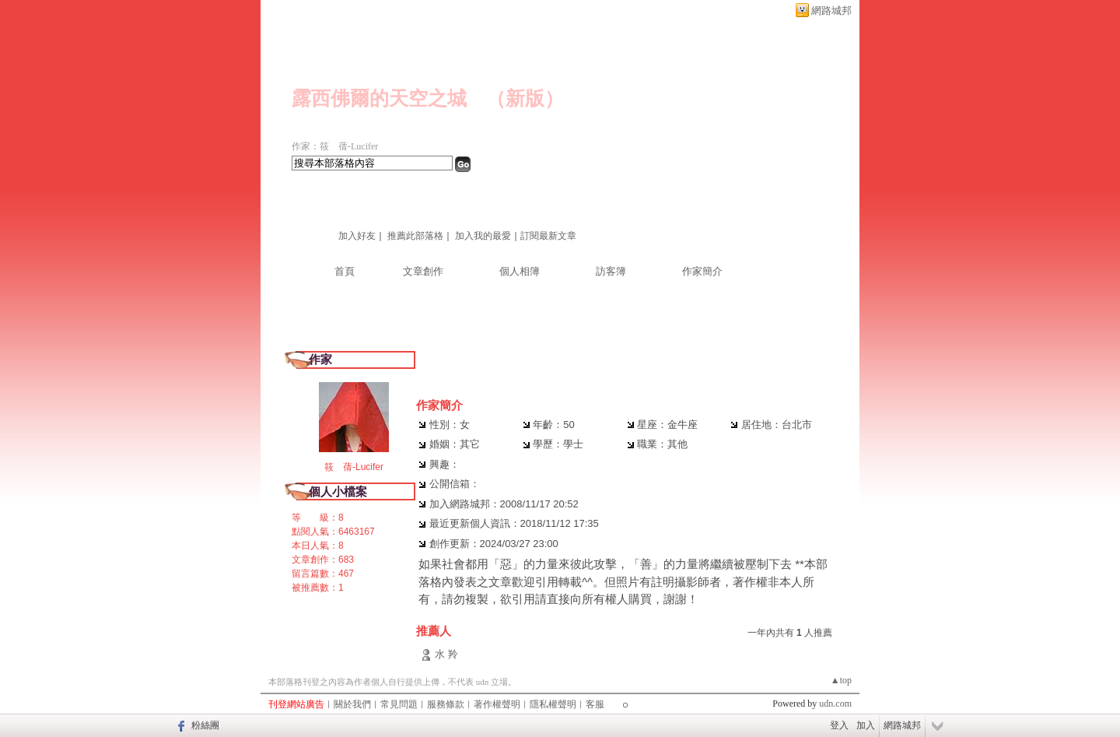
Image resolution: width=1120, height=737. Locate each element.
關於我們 (352, 704)
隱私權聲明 (553, 704)
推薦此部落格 (415, 235)
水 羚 (446, 654)
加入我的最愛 (483, 235)
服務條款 (445, 704)
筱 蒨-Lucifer (353, 467)
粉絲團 (205, 725)
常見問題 (399, 704)
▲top (841, 680)
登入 (839, 725)
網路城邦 (831, 10)
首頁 (344, 271)
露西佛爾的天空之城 (379, 98)
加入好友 (357, 235)
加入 (865, 725)
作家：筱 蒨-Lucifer (335, 146)
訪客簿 (611, 271)
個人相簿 (519, 271)
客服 (595, 704)
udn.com (835, 703)
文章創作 (423, 271)
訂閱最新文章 (548, 235)
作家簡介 (702, 271)
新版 (525, 98)
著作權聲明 (497, 704)
